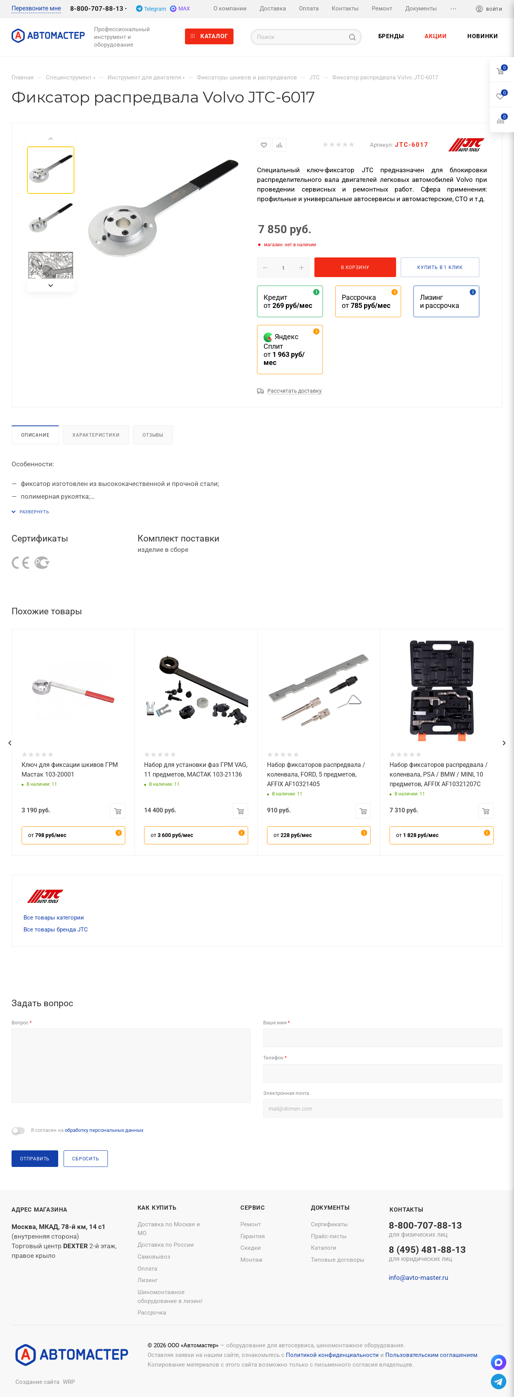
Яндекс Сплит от (284, 349)
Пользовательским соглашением (431, 1355)
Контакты (406, 1209)
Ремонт (250, 1224)
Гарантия (252, 1236)
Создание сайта (37, 1382)
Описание (35, 435)
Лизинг (148, 1280)
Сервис (252, 1207)
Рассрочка (152, 1312)
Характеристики (95, 435)
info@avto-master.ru (418, 1277)
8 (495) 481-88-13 (427, 1254)
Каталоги (323, 1247)
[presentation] (9, 743)
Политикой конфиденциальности (332, 1355)
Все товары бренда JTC (56, 929)
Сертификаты (329, 1224)
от (47, 835)
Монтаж (251, 1259)
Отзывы (153, 435)
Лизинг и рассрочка (439, 301)
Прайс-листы (329, 1236)
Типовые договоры (338, 1259)
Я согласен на (87, 1130)
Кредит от (288, 301)
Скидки (250, 1247)
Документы (330, 1207)
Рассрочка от (366, 301)
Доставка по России (166, 1244)
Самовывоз (154, 1256)
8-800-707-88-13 (96, 8)
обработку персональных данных (104, 1130)
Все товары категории (54, 917)
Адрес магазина (39, 1209)
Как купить (157, 1207)
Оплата (147, 1268)
